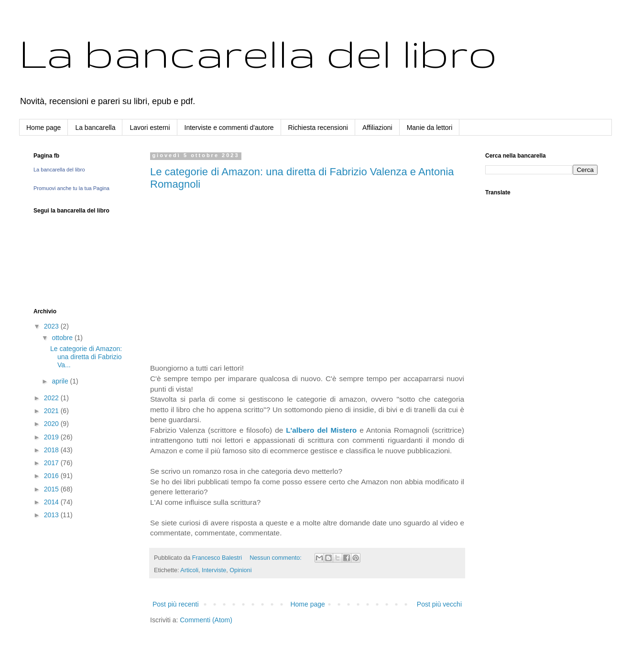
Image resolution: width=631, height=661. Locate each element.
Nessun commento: (276, 557)
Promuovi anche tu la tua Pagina (71, 188)
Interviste (214, 570)
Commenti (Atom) (206, 620)
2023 (52, 326)
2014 (52, 502)
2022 (52, 398)
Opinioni (240, 570)
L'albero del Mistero (321, 430)
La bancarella (95, 127)
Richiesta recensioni (318, 127)
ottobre (63, 337)
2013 (52, 515)
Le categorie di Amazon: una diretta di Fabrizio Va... (86, 357)
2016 (52, 476)
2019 (52, 437)
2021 (52, 411)
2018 (52, 450)
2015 (52, 489)
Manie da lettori (430, 127)
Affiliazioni (377, 127)
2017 (52, 463)
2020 (52, 423)
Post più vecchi (439, 604)
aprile (61, 381)
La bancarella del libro (258, 53)
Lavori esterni (150, 127)
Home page (43, 127)
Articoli (189, 570)
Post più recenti (175, 604)
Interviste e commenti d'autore (229, 127)
